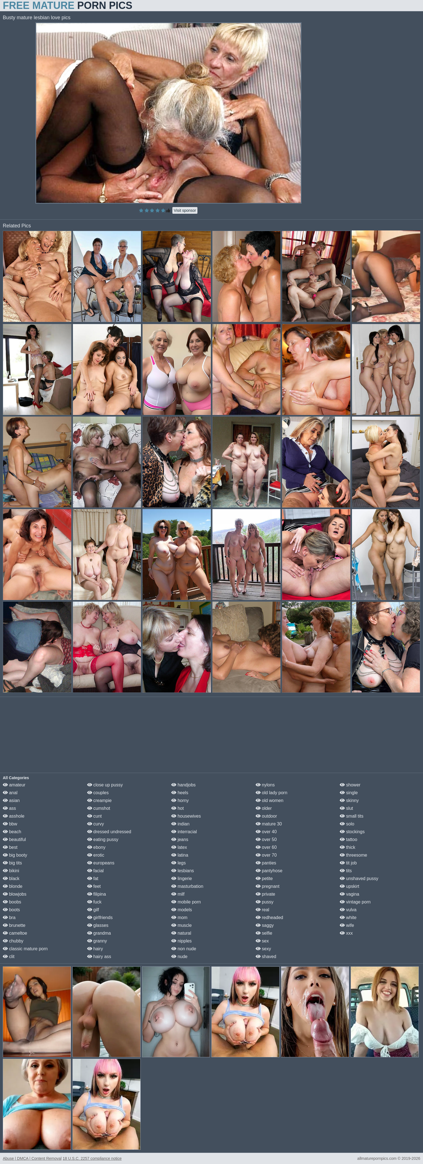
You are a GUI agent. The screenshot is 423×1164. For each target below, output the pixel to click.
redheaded (269, 917)
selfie (264, 933)
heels (179, 792)
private (265, 894)
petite (264, 878)
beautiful (14, 839)
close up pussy (105, 785)
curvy (95, 824)
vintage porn (355, 902)
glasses (98, 925)
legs (178, 863)
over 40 (266, 831)
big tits (12, 863)
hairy (95, 948)
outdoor (266, 816)
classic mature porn (25, 948)
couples (98, 792)
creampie (99, 800)
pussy (264, 902)
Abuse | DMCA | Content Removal (32, 1158)
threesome (353, 855)
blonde (13, 886)
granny (97, 941)
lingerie (181, 878)
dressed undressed (109, 831)
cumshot (98, 808)
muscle (181, 925)
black (11, 878)
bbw (10, 824)
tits (346, 870)
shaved (266, 956)
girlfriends (100, 917)
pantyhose (269, 870)
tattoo (348, 839)
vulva (348, 909)
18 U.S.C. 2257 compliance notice (92, 1158)
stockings (352, 831)
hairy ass (99, 956)
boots (11, 909)
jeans (179, 839)
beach (12, 831)
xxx (346, 933)
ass (9, 808)
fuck (94, 902)
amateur (14, 785)
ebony (96, 847)
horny (180, 800)
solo (347, 824)
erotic (95, 855)
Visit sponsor (185, 210)
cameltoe (15, 933)
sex (262, 941)
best (10, 847)
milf (177, 894)
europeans (100, 863)
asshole (14, 816)
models (181, 909)
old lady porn (271, 792)
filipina (96, 894)
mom (179, 917)
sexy (263, 948)
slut (346, 808)
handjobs (183, 785)
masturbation (187, 886)
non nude (183, 948)
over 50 (266, 839)
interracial (184, 831)
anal (10, 792)
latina (179, 855)
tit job (348, 863)
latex (179, 847)
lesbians (182, 870)
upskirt (349, 886)
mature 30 (269, 824)
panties (266, 863)
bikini (11, 870)
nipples (181, 941)
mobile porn (186, 902)
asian (11, 800)
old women (269, 800)
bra (9, 917)
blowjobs (14, 894)
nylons (265, 785)
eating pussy (102, 839)
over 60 (266, 847)
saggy (265, 925)
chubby (13, 941)
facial (95, 870)
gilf (93, 909)
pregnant (268, 886)
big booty (15, 855)
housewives (186, 816)
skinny (349, 800)
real (262, 909)
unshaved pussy (359, 878)
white (348, 917)
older (264, 808)
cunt (94, 816)
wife (347, 925)
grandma (99, 933)
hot (177, 808)
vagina (349, 894)
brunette (14, 925)
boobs (12, 902)
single (349, 792)
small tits (351, 816)
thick (347, 847)
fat (92, 878)
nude (179, 956)
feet (94, 886)
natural (181, 933)
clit (8, 956)
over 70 (266, 855)
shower (350, 785)
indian (180, 824)
